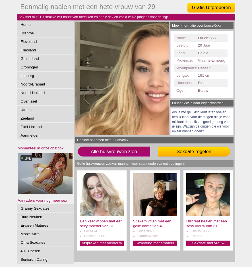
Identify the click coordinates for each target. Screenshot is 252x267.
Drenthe (27, 33)
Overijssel (28, 101)
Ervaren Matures (34, 225)
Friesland (28, 50)
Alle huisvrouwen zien (114, 151)
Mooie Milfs (30, 234)
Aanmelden (30, 135)
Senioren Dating (33, 259)
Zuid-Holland (31, 127)
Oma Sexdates (32, 242)
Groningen (29, 67)
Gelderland (29, 59)
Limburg (27, 76)
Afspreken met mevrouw (102, 243)
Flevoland (28, 41)
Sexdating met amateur (155, 243)
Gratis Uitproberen (211, 7)
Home (25, 24)
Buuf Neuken (31, 217)
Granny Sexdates (34, 208)
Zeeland (27, 118)
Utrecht (26, 110)
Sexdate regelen (194, 151)
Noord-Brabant (32, 84)
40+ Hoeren (30, 251)
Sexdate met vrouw (208, 243)
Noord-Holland (32, 93)
